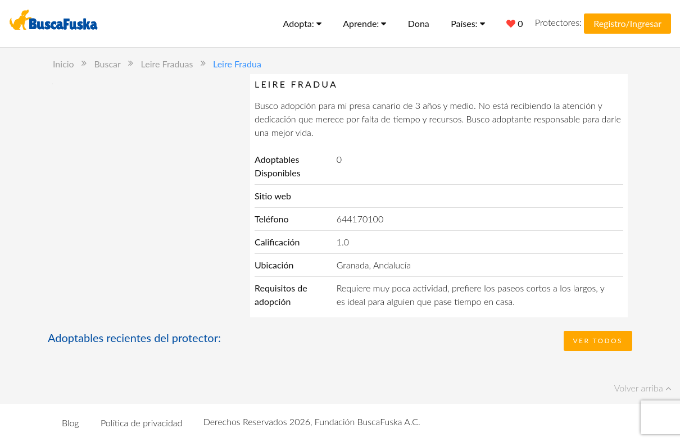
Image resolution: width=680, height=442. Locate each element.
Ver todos (598, 340)
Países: (468, 23)
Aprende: (364, 23)
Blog (70, 422)
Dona (418, 23)
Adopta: (302, 23)
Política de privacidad (141, 422)
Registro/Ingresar (627, 23)
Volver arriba (642, 387)
